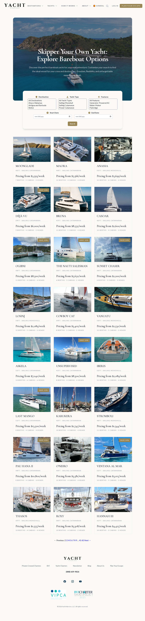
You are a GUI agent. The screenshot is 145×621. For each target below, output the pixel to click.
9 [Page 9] (77, 541)
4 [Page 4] (68, 541)
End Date (93, 114)
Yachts (53, 6)
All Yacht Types (72, 100)
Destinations (36, 6)
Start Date (52, 114)
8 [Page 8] (75, 541)
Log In (116, 6)
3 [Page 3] (67, 541)
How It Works (70, 6)
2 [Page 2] (65, 541)
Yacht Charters (61, 567)
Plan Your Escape (132, 6)
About (87, 6)
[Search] (108, 5)
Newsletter (77, 567)
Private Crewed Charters (31, 567)
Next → (89, 541)
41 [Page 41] (81, 541)
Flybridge (103, 109)
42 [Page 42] (84, 541)
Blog (89, 567)
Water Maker (103, 106)
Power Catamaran (72, 109)
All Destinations (42, 100)
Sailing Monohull (72, 103)
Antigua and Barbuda (42, 106)
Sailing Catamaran (72, 106)
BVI (48, 567)
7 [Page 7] (73, 541)
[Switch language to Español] (99, 6)
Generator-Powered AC (103, 103)
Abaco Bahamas (42, 103)
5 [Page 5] (70, 541)
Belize (42, 109)
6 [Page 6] (72, 541)
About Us (100, 567)
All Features (103, 100)
